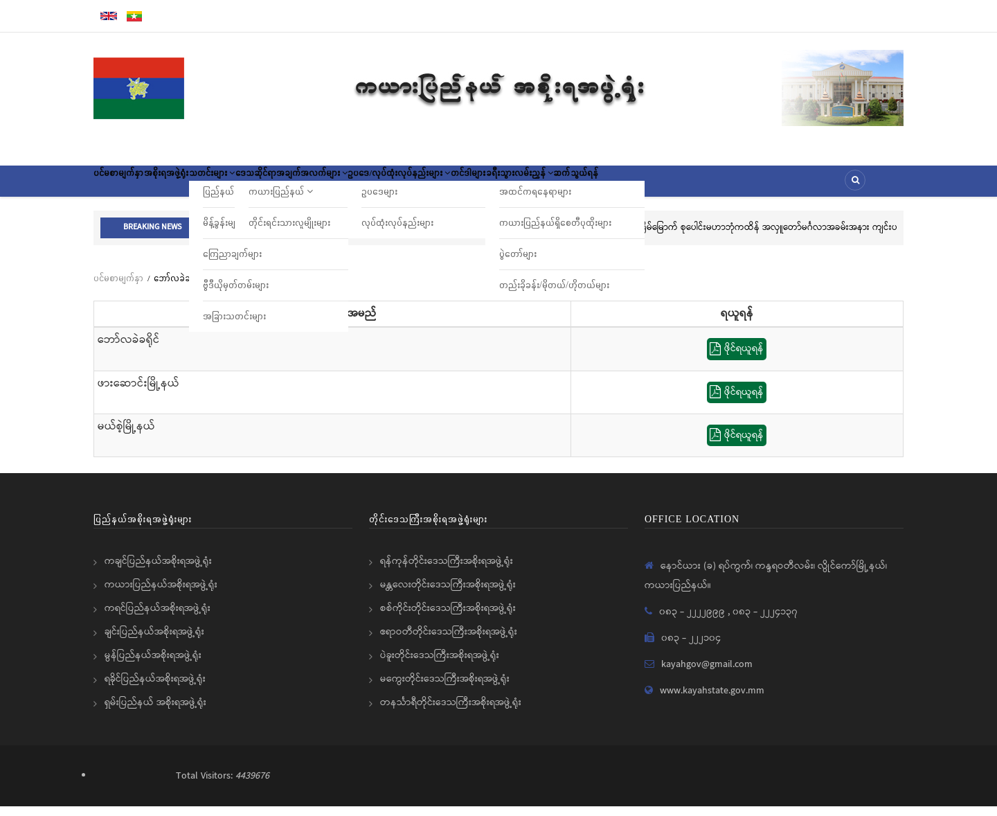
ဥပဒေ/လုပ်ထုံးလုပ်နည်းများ (494, 185)
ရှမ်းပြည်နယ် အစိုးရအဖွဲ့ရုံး (155, 712)
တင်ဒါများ (583, 185)
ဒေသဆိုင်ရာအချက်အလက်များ (362, 185)
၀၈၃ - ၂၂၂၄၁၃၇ (765, 621)
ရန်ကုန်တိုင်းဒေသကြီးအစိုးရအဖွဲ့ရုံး (446, 570)
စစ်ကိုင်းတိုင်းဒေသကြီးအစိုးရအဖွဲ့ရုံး (448, 618)
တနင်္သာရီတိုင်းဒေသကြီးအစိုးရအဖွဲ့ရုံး (450, 712)
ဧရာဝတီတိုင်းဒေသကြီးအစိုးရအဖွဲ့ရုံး (448, 641)
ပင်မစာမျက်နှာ (128, 185)
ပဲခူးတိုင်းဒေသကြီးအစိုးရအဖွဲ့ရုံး (439, 665)
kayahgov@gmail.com (707, 674)
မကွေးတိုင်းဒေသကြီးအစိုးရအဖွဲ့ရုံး (445, 688)
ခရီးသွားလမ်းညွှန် (653, 185)
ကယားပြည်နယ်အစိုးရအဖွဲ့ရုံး (161, 594)
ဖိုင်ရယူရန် (737, 358)
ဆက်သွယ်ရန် (730, 185)
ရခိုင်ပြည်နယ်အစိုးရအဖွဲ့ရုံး (155, 688)
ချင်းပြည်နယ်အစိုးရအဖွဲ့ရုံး (154, 641)
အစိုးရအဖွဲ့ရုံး (194, 185)
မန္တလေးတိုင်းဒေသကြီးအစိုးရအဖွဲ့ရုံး (448, 594)
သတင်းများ (259, 185)
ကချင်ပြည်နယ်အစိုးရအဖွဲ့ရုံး (158, 570)
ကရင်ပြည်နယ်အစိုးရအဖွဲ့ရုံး (157, 618)
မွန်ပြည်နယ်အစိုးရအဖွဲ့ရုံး (153, 665)
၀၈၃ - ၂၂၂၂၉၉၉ (693, 621)
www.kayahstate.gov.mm (712, 700)
